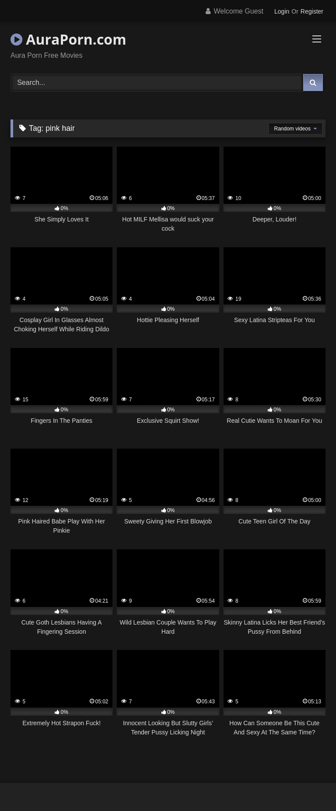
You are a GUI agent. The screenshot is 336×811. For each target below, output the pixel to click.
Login (281, 11)
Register (312, 11)
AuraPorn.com (68, 39)
